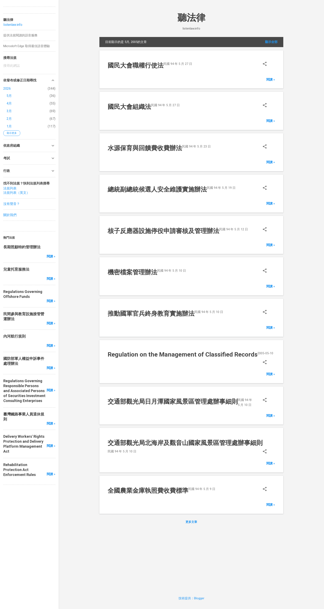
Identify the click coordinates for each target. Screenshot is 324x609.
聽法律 (191, 17)
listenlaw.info (12, 25)
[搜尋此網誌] (29, 66)
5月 (9, 96)
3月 (9, 111)
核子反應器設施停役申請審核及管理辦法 (163, 230)
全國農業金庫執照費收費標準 (148, 490)
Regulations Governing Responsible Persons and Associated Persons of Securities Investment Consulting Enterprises (24, 391)
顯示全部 (271, 42)
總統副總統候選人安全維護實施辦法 (157, 189)
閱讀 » (270, 79)
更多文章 (191, 521)
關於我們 (10, 215)
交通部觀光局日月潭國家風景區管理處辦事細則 (173, 401)
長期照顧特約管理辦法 (21, 247)
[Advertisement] (191, 559)
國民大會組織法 (129, 106)
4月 (9, 103)
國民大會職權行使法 (135, 65)
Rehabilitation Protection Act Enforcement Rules (19, 470)
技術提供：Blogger (191, 598)
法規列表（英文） (16, 193)
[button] (264, 64)
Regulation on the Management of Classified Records (182, 354)
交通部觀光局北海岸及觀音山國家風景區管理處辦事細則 (185, 442)
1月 (9, 126)
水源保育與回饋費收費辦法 (145, 148)
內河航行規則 (14, 336)
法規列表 (10, 188)
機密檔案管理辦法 (132, 272)
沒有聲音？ (11, 204)
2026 (7, 88)
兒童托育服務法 (16, 269)
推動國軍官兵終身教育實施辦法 (151, 313)
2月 (9, 119)
